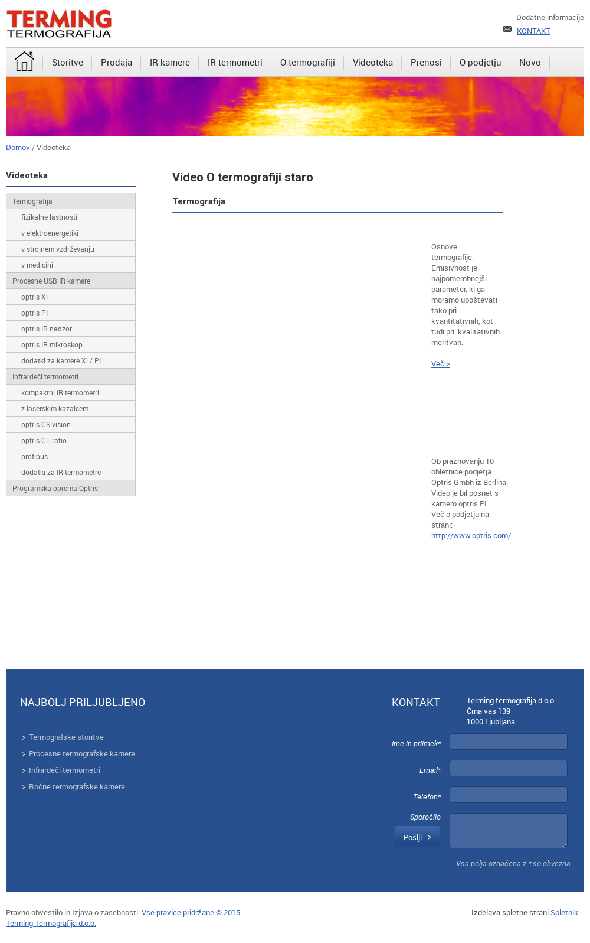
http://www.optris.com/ (471, 535)
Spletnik (564, 912)
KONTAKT (533, 30)
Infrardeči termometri (64, 770)
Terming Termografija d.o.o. (51, 923)
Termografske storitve (66, 736)
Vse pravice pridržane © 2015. (192, 912)
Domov (18, 147)
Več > (440, 363)
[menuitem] (24, 62)
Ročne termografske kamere (77, 786)
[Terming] (59, 23)
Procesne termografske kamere (82, 753)
